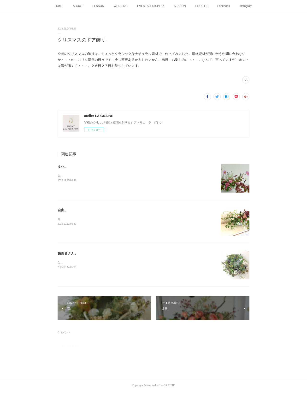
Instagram (246, 6)
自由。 (63, 210)
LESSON (98, 6)
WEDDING (121, 6)
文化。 (63, 167)
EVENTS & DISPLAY (150, 6)
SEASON (180, 6)
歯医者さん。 (68, 253)
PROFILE (201, 6)
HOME (59, 6)
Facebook (223, 6)
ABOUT (78, 6)
